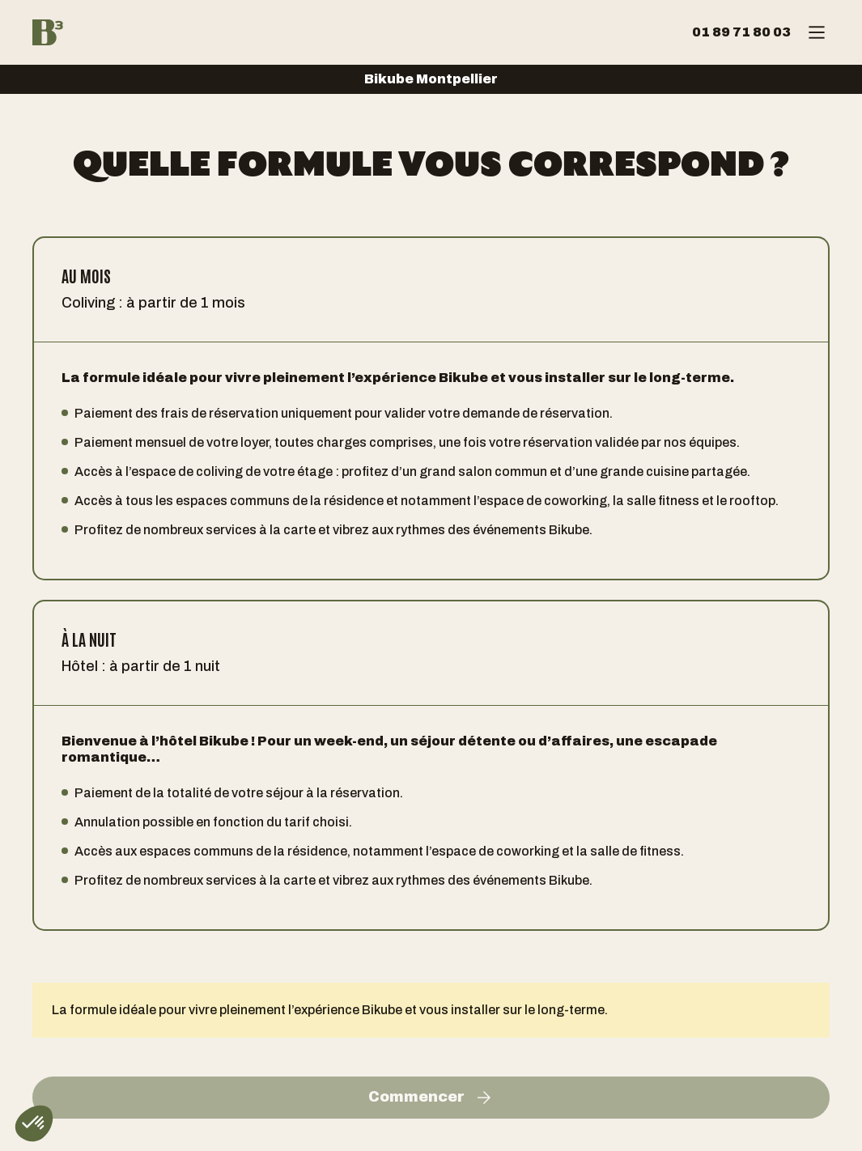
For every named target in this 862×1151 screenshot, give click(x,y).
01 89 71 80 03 (741, 32)
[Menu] (817, 32)
